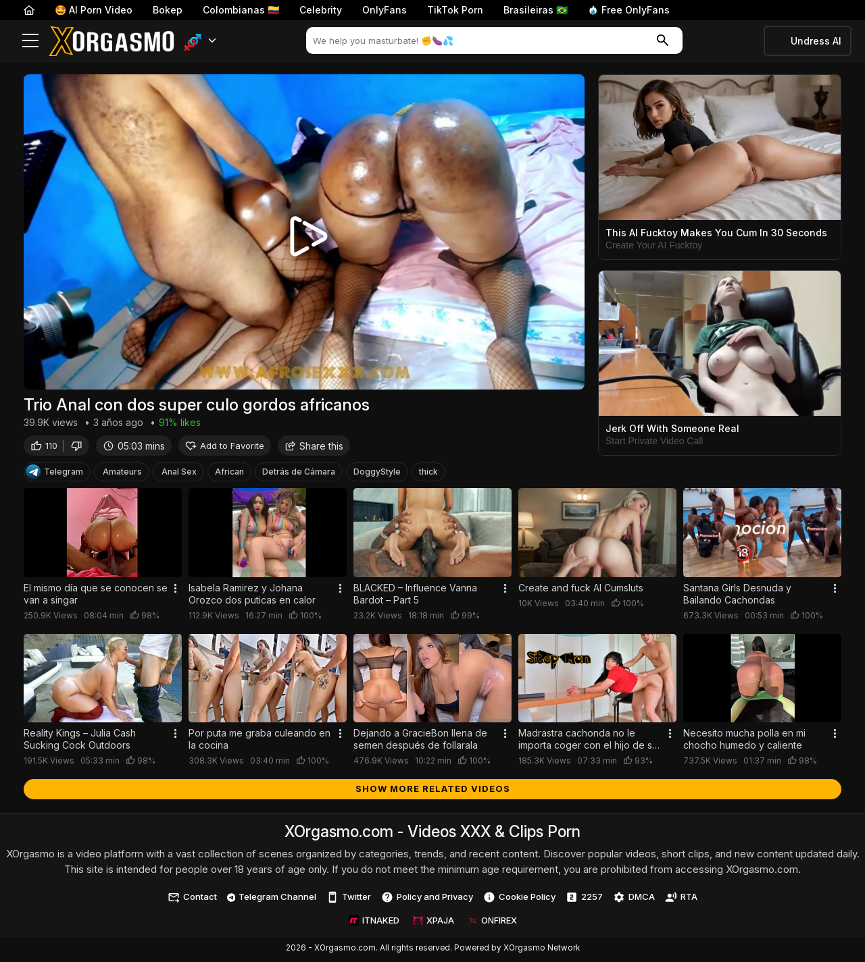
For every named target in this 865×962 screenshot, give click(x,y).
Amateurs (122, 474)
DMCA (634, 899)
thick (428, 474)
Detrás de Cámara (298, 474)
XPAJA (433, 922)
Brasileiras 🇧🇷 (535, 10)
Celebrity (320, 10)
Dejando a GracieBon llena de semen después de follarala (420, 741)
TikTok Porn (455, 10)
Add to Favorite (224, 447)
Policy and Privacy (427, 899)
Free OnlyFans (629, 10)
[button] (200, 40)
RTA (681, 899)
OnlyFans (384, 10)
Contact (192, 899)
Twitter (348, 899)
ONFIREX (492, 922)
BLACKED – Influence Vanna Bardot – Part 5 (415, 596)
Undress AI (816, 41)
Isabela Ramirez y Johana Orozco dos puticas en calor (252, 596)
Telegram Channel (272, 898)
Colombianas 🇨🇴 (241, 10)
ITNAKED (374, 922)
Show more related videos (432, 790)
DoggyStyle (377, 474)
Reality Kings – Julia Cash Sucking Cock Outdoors (80, 741)
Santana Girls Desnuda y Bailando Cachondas (737, 596)
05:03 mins (134, 447)
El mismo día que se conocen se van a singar (96, 596)
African (229, 474)
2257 (584, 899)
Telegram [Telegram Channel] (54, 473)
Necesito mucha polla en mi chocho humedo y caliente (744, 741)
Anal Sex (179, 474)
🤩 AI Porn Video (93, 10)
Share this (314, 447)
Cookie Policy (519, 899)
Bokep (167, 10)
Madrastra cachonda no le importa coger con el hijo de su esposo (588, 741)
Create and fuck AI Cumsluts (580, 589)
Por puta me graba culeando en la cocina (259, 741)
